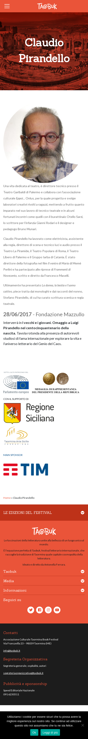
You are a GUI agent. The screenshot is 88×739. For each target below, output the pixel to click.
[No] (82, 725)
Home (7, 497)
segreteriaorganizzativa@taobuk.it (23, 673)
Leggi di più (50, 732)
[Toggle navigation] (8, 6)
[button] (82, 515)
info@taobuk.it (11, 650)
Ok (34, 732)
